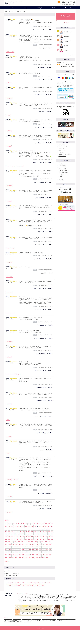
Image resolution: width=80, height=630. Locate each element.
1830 (10, 557)
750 (37, 536)
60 (21, 523)
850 (17, 539)
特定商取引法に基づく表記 (33, 600)
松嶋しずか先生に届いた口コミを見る (43, 288)
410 (37, 531)
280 (48, 529)
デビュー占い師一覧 (45, 596)
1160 (20, 544)
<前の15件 (7, 520)
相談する (40, 8)
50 (18, 523)
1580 (20, 552)
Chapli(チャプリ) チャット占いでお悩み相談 (66, 619)
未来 (13, 51)
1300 (20, 546)
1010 (15, 541)
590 (40, 534)
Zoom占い (61, 596)
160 (49, 523)
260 (43, 529)
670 (14, 536)
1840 (13, 557)
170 (52, 523)
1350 (37, 546)
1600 (27, 552)
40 (16, 523)
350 (20, 531)
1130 (10, 544)
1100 (46, 541)
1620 (33, 552)
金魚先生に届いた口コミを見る (45, 231)
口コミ (66, 596)
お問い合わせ (61, 179)
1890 (30, 557)
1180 (27, 544)
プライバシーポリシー (63, 168)
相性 (50, 582)
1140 (13, 544)
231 (23, 526)
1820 (6, 557)
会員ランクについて (63, 146)
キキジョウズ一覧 (36, 596)
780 (46, 536)
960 (49, 539)
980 (6, 541)
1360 (40, 546)
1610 (30, 552)
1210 (37, 544)
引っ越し (17, 374)
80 (26, 523)
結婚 (28, 582)
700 (23, 536)
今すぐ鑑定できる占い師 (48, 594)
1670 (50, 552)
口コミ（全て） (8, 571)
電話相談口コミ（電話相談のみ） (12, 575)
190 (9, 526)
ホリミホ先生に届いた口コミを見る (43, 309)
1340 (33, 546)
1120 (6, 544)
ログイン (66, 22)
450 (49, 531)
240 (48, 526)
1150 (16, 544)
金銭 (19, 585)
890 (29, 539)
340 (17, 531)
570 (35, 534)
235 (35, 526)
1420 (13, 549)
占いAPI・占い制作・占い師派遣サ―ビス (12, 620)
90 (28, 523)
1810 (50, 554)
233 (29, 526)
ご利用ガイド (61, 148)
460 (52, 531)
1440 (20, 549)
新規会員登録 (34, 594)
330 (14, 531)
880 (26, 539)
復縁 (38, 582)
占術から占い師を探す (59, 594)
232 (26, 526)
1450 (23, 549)
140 (43, 523)
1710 (16, 554)
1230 (43, 544)
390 (32, 531)
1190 (30, 544)
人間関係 (9, 130)
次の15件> (7, 561)
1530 (50, 549)
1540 (6, 552)
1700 (13, 554)
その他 (43, 585)
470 (6, 534)
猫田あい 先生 (67, 36)
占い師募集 (61, 176)
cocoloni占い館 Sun (17, 619)
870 (23, 539)
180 (6, 526)
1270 (10, 546)
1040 (25, 541)
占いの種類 (42, 597)
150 (46, 523)
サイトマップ (61, 178)
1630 (37, 552)
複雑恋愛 (9, 479)
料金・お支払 (69, 8)
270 (45, 529)
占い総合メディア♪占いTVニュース (49, 619)
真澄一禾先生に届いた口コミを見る (43, 79)
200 (12, 526)
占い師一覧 (67, 594)
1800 (47, 554)
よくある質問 (37, 598)
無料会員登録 (65, 16)
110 (34, 523)
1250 (50, 544)
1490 (37, 549)
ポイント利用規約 (62, 165)
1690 (10, 554)
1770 (37, 554)
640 (6, 536)
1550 (10, 552)
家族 (13, 248)
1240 (47, 544)
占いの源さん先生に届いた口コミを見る (42, 162)
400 (35, 531)
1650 (43, 552)
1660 (47, 552)
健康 (8, 248)
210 (14, 526)
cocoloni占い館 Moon (8, 619)
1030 (22, 541)
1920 (40, 557)
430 (43, 531)
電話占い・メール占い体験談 (64, 154)
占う (25, 8)
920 (37, 539)
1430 (16, 549)
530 (23, 534)
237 (40, 526)
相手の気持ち (9, 82)
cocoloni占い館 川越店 (36, 619)
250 (40, 529)
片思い (8, 115)
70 (23, 523)
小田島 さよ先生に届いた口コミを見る (43, 338)
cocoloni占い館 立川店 (26, 619)
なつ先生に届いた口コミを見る (45, 214)
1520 (47, 549)
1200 (33, 544)
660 (12, 536)
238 (43, 526)
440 (46, 531)
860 (20, 539)
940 (43, 539)
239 (45, 526)
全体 (8, 419)
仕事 (8, 51)
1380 (47, 546)
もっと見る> (71, 55)
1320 (27, 546)
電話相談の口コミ (62, 152)
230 (20, 526)
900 (32, 539)
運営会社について (62, 174)
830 (12, 539)
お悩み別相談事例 (62, 156)
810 (6, 539)
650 (9, 536)
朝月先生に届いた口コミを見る (45, 67)
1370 (43, 546)
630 (52, 534)
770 (43, 536)
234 (32, 526)
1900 (33, 557)
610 (46, 534)
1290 (16, 546)
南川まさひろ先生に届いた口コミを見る (42, 29)
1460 (27, 549)
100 (31, 523)
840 (14, 539)
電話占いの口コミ (62, 150)
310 (9, 531)
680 (17, 536)
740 (35, 536)
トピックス (57, 597)
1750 (30, 554)
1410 (10, 549)
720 (29, 536)
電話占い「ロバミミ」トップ (10, 11)
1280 (13, 546)
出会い (13, 582)
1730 (23, 554)
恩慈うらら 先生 (67, 41)
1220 (40, 544)
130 (40, 523)
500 (14, 534)
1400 (6, 549)
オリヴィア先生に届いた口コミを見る (43, 258)
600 (43, 534)
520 (20, 534)
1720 (20, 554)
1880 (27, 557)
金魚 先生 (66, 45)
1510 (43, 549)
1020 (19, 541)
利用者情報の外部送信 (63, 172)
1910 (37, 557)
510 (17, 534)
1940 (47, 557)
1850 (16, 557)
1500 (40, 549)
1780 (40, 554)
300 (6, 531)
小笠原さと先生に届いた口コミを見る (43, 370)
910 (35, 539)
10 (8, 523)
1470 (30, 549)
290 (51, 529)
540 (26, 534)
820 (9, 539)
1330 (30, 546)
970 (52, 539)
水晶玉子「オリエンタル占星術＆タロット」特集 (51, 620)
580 (37, 534)
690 (20, 536)
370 (26, 531)
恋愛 (8, 453)
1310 (23, 546)
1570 (16, 552)
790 (49, 536)
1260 (6, 546)
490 (12, 534)
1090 (42, 541)
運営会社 (20, 601)
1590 (23, 552)
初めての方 (55, 8)
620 (49, 534)
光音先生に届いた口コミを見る (45, 493)
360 (23, 531)
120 (37, 523)
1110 (49, 541)
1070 (36, 541)
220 (17, 526)
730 (32, 536)
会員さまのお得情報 (63, 145)
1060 (32, 541)
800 (52, 536)
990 (9, 541)
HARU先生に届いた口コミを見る (44, 325)
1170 (23, 544)
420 (40, 531)
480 (9, 534)
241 (51, 526)
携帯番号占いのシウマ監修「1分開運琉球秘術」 (13, 621)
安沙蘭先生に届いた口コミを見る (44, 111)
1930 (43, 557)
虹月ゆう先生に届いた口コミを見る (43, 127)
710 (26, 536)
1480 (33, 549)
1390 (50, 546)
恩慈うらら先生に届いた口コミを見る (43, 182)
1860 (20, 557)
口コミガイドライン (63, 166)
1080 (39, 541)
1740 (27, 554)
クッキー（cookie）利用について (67, 600)
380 (29, 531)
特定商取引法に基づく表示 (64, 170)
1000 (12, 541)
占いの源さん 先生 (68, 31)
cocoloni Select (27, 621)
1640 (40, 552)
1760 (33, 554)
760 (40, 536)
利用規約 (60, 163)
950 (46, 539)
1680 (6, 554)
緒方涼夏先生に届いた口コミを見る (43, 94)
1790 (43, 554)
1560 (13, 552)
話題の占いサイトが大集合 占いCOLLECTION (31, 620)
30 (13, 523)
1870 (23, 557)
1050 (29, 541)
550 (29, 534)
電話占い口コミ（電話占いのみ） (12, 573)
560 (32, 534)
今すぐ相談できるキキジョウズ (25, 596)
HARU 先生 (66, 50)
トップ (11, 8)
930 (40, 539)
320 (12, 531)
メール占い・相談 (54, 596)
